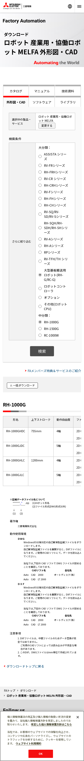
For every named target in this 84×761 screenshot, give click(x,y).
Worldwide (70, 6)
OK (41, 754)
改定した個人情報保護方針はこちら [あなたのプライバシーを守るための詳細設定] (51, 724)
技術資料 (68, 91)
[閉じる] (77, 717)
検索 (42, 351)
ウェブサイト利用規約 (28, 743)
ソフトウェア (42, 102)
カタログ (16, 91)
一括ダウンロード (24, 385)
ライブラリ (68, 102)
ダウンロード (28, 690)
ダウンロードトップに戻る (25, 666)
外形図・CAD (15, 102)
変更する (46, 125)
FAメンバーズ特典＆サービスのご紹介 (54, 370)
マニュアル (42, 91)
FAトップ (9, 690)
